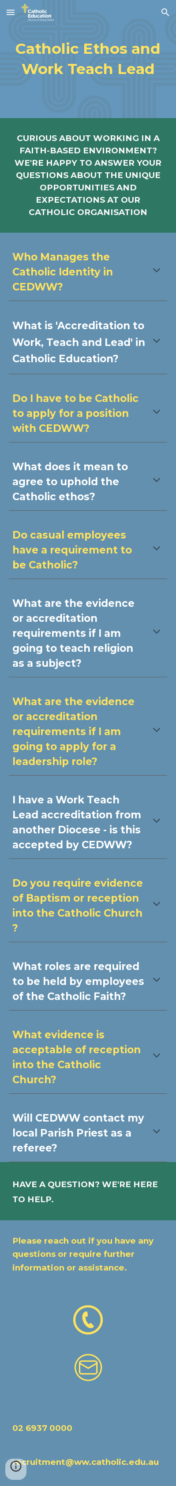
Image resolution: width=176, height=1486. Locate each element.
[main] (88, 59)
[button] (10, 12)
